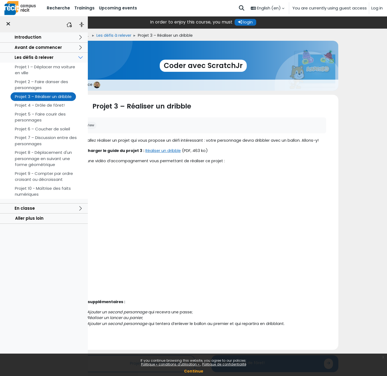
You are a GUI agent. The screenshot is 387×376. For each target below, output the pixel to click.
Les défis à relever (34, 57)
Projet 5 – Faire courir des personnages (40, 117)
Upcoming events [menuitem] (118, 8)
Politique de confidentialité (224, 364)
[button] (241, 8)
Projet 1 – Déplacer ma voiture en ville (45, 70)
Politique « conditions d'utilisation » (171, 364)
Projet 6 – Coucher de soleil (42, 129)
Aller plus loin (29, 218)
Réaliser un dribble (202, 151)
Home (108, 35)
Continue (193, 371)
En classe (25, 208)
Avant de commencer (38, 47)
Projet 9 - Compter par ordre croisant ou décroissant (44, 176)
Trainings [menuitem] (84, 8)
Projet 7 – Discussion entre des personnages (46, 141)
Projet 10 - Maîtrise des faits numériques (43, 191)
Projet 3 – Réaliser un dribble (43, 96)
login (279, 22)
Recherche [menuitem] (58, 8)
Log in (377, 8)
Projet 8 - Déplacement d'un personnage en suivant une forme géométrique (43, 158)
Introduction (28, 37)
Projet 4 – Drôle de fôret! (40, 105)
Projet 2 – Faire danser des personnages (41, 85)
